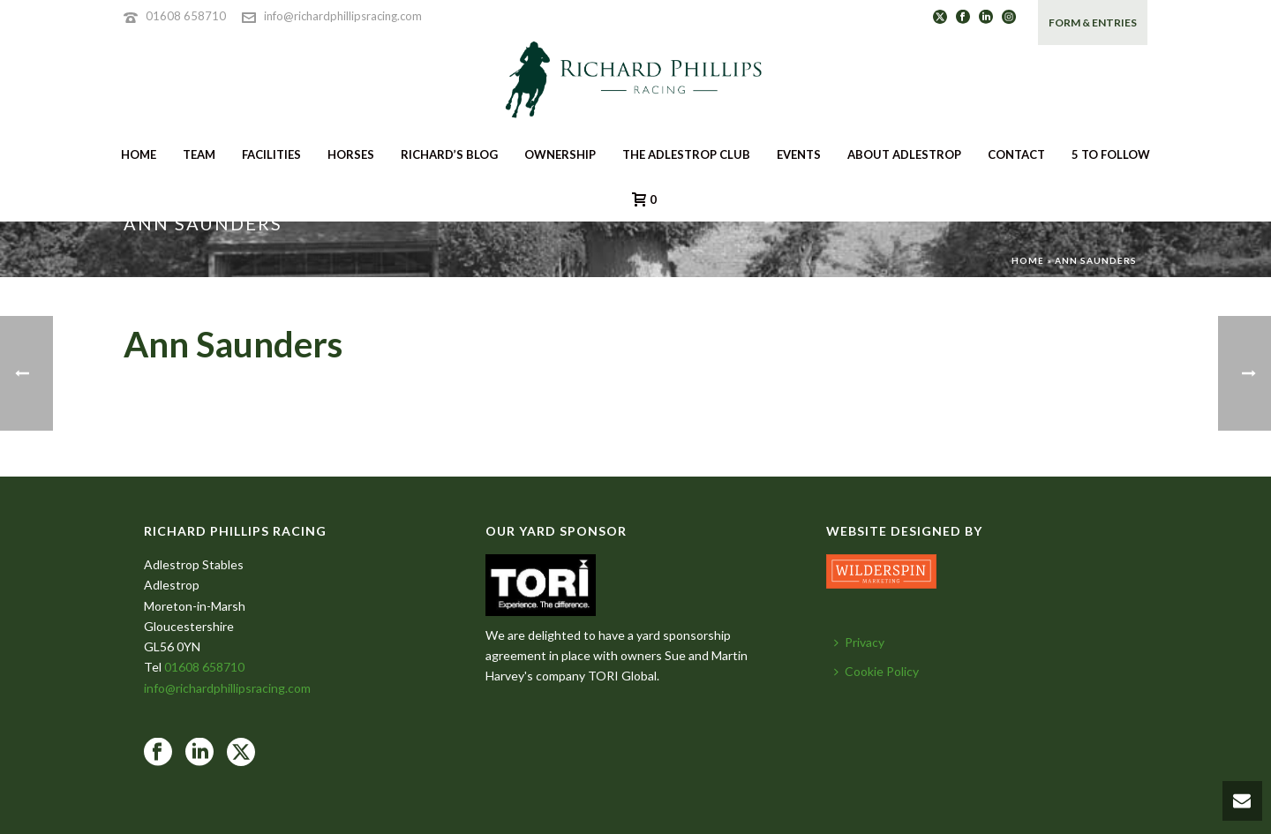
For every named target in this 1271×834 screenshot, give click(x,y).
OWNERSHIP (560, 154)
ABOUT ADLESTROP (904, 154)
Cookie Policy (876, 671)
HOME (138, 154)
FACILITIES (271, 154)
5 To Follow (1111, 154)
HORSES (350, 154)
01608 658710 (186, 16)
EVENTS (799, 154)
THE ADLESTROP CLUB (686, 154)
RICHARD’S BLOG (449, 154)
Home (1028, 260)
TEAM (199, 154)
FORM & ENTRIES (1093, 22)
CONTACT (1016, 154)
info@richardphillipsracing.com (343, 16)
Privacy (859, 642)
